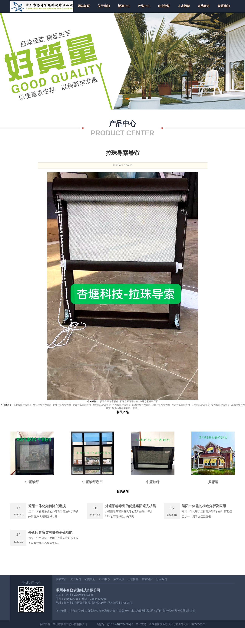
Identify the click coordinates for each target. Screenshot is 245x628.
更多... (136, 408)
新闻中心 (124, 6)
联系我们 (224, 6)
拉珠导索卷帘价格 (129, 401)
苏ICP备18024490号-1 (120, 624)
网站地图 (113, 602)
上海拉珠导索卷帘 (161, 405)
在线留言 (204, 6)
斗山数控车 (123, 610)
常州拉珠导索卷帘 (220, 405)
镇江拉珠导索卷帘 (42, 405)
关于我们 (104, 6)
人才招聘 (184, 6)
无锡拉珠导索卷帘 (82, 405)
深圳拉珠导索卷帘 (141, 405)
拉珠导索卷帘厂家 (149, 401)
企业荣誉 (164, 6)
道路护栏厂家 (153, 610)
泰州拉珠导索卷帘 (102, 405)
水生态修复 (137, 610)
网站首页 (84, 6)
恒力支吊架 (76, 610)
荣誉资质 (118, 579)
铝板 (192, 610)
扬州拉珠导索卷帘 (62, 405)
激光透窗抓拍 (107, 610)
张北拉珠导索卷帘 (22, 405)
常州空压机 (181, 610)
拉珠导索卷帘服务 (109, 401)
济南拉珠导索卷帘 (201, 405)
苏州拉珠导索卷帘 (121, 405)
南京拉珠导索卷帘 (181, 405)
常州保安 (168, 610)
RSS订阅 (126, 602)
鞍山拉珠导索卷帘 (121, 408)
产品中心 (144, 6)
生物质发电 (91, 610)
